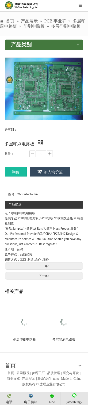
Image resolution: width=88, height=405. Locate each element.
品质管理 (53, 373)
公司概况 (23, 373)
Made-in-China (71, 378)
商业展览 (13, 378)
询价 (15, 171)
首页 (11, 373)
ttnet (56, 378)
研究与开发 (71, 373)
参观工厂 (38, 373)
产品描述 (15, 204)
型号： (12, 194)
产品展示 (28, 378)
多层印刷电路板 (24, 339)
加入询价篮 (53, 171)
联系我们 (44, 378)
